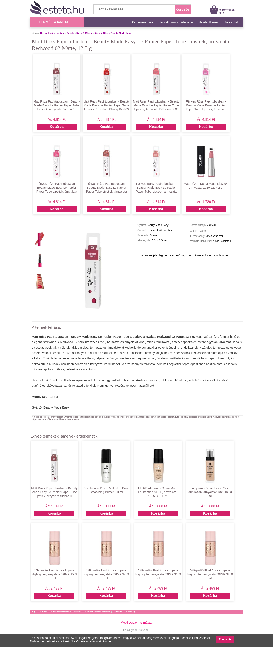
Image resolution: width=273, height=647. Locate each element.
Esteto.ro (118, 611)
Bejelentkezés (208, 22)
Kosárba (57, 127)
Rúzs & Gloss (84, 33)
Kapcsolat (231, 22)
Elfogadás (225, 639)
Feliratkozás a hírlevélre (176, 22)
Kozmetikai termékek (52, 33)
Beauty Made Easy (56, 407)
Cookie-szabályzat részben (94, 641)
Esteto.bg (130, 611)
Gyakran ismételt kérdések (97, 611)
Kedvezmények (143, 22)
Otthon (43, 611)
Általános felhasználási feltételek (66, 611)
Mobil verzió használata (136, 622)
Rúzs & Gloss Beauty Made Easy (112, 33)
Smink (70, 33)
